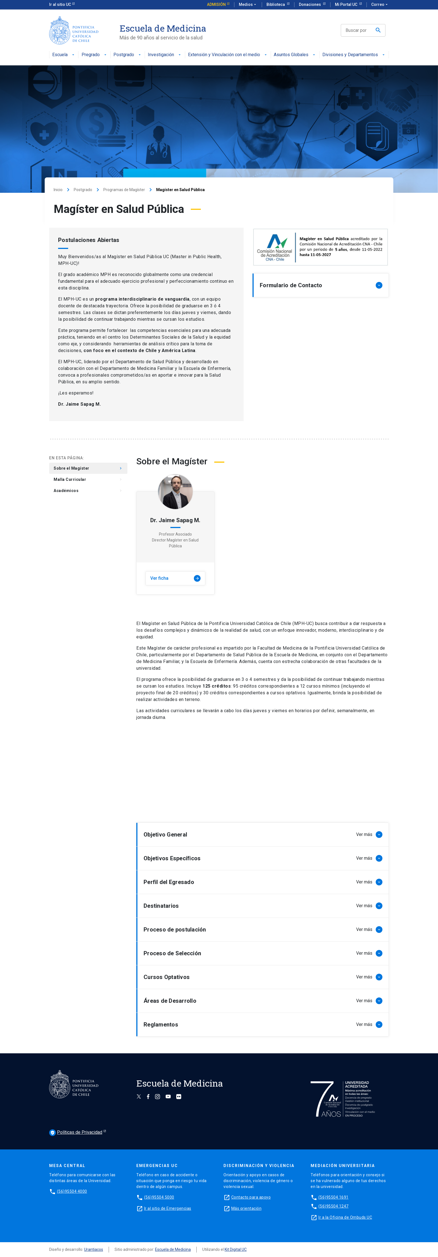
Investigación (165, 55)
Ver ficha (175, 578)
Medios (248, 4)
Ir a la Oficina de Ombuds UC (345, 1217)
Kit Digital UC (236, 1249)
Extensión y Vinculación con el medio (228, 55)
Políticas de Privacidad (75, 1132)
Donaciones (310, 4)
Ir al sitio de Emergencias (167, 1208)
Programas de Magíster (124, 189)
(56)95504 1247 (333, 1206)
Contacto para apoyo (251, 1197)
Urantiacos (93, 1249)
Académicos (88, 490)
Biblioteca (276, 4)
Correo (380, 4)
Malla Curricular (88, 479)
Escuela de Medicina (173, 1249)
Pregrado (95, 55)
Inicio (58, 189)
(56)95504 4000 (72, 1191)
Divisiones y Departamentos (354, 55)
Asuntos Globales (295, 55)
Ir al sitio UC (60, 4)
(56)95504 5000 (159, 1197)
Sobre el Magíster (88, 468)
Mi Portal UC (346, 4)
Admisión (216, 4)
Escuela (63, 55)
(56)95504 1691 (333, 1197)
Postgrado (127, 55)
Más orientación (246, 1208)
